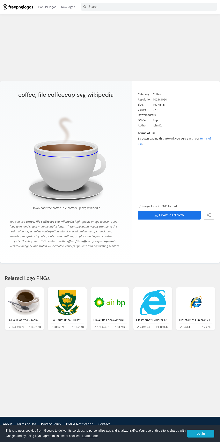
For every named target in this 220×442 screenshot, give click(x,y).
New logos (68, 7)
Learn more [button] (90, 436)
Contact (104, 424)
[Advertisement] (110, 49)
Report (157, 120)
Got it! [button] (201, 433)
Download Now (169, 215)
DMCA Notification (79, 424)
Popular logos (47, 7)
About (7, 424)
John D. (157, 125)
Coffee (157, 94)
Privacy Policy (51, 424)
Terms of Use (26, 424)
